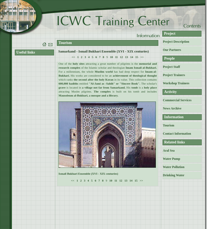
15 (136, 57)
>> (142, 57)
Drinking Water (173, 175)
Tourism (168, 125)
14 (131, 57)
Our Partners (172, 50)
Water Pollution (173, 167)
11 (116, 57)
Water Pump (171, 159)
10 (111, 57)
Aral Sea (168, 150)
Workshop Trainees (176, 83)
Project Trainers (174, 75)
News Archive (172, 108)
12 (121, 57)
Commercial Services (177, 100)
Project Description (176, 41)
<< (73, 57)
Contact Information (177, 133)
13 (126, 57)
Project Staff (171, 67)
